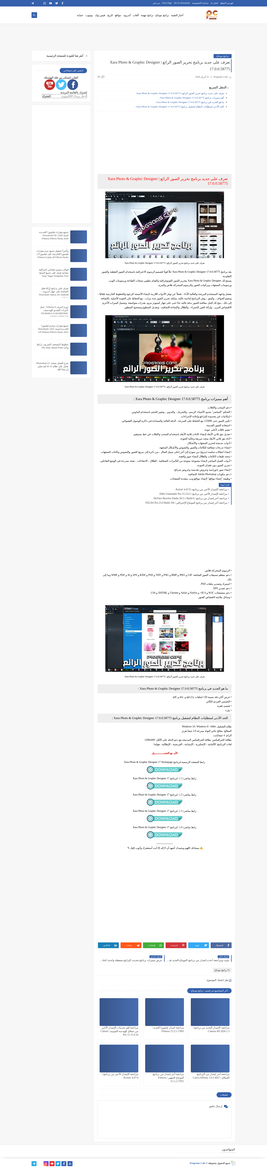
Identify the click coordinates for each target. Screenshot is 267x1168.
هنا (76, 55)
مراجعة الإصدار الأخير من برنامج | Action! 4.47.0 (201, 489)
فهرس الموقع (226, 3)
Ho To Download (182, 3)
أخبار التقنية (177, 15)
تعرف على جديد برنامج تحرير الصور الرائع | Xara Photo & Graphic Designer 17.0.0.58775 (180, 93)
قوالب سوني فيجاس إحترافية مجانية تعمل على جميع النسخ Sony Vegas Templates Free (53, 272)
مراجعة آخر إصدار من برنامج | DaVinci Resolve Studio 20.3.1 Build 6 (190, 498)
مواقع (118, 15)
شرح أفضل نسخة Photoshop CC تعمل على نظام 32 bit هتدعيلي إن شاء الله (52, 366)
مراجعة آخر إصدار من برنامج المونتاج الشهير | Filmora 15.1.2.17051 (168, 1078)
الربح (110, 15)
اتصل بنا (214, 3)
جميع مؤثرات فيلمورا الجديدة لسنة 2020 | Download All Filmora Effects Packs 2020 (53, 235)
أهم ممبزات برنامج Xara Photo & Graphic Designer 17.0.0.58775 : (191, 97)
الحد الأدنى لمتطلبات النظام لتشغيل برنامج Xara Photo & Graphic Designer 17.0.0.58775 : (179, 106)
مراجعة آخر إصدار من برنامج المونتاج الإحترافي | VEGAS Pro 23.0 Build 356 (186, 502)
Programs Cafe (197, 1163)
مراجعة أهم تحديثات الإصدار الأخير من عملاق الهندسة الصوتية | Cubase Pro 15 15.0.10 (120, 1031)
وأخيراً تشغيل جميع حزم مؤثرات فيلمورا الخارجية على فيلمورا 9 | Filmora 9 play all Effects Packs (52, 254)
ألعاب (136, 15)
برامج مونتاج (162, 15)
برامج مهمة (147, 15)
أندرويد (127, 15)
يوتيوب (89, 15)
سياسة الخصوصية (200, 3)
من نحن (156, 3)
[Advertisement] (164, 140)
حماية (80, 15)
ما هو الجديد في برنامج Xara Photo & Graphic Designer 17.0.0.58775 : (189, 102)
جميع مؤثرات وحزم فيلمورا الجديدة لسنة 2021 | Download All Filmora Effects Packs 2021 (53, 328)
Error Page (167, 3)
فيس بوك (100, 15)
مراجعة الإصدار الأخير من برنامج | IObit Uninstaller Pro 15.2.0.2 (193, 494)
